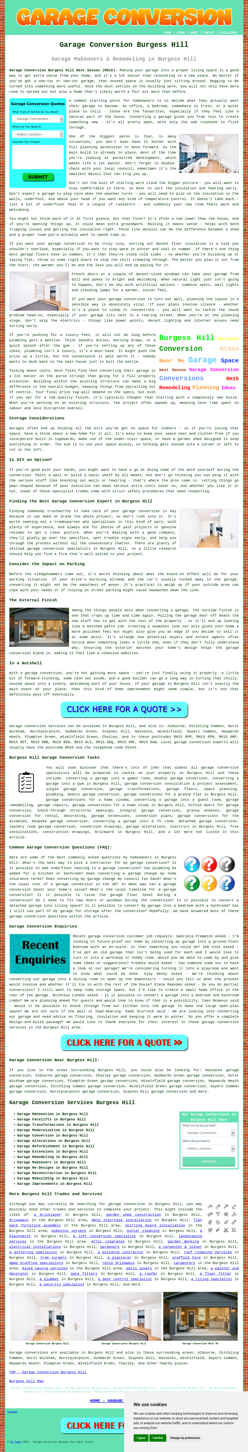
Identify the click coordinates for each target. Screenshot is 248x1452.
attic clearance (107, 1242)
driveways (19, 1220)
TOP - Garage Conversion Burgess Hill (48, 1372)
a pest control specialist (125, 1279)
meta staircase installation (121, 1220)
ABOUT (194, 32)
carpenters (184, 1263)
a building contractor (121, 1252)
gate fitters (84, 1274)
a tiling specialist (211, 1279)
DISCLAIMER (228, 32)
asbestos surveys (69, 1231)
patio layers (139, 1268)
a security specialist (62, 1285)
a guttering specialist (33, 1252)
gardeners (109, 1247)
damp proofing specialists (36, 1263)
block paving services (45, 1268)
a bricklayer (47, 1215)
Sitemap (12, 1412)
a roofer (148, 1274)
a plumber (49, 1279)
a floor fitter (215, 1274)
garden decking (183, 1242)
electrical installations (35, 1247)
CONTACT (209, 32)
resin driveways (118, 1263)
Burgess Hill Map (26, 1381)
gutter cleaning (143, 1231)
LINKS (180, 32)
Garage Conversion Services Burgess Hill (72, 1103)
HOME (167, 32)
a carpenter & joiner (180, 1247)
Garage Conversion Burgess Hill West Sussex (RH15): (63, 70)
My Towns (16, 1442)
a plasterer (119, 1258)
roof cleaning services (208, 1252)
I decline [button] (158, 1437)
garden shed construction (133, 1215)
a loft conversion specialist (104, 1236)
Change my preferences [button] (185, 1437)
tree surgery (53, 1258)
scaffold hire (186, 1258)
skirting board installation (155, 1226)
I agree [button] (141, 1437)
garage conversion (169, 1092)
